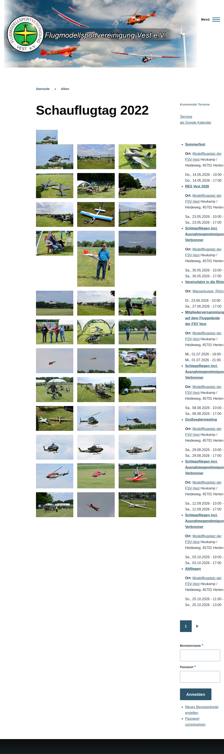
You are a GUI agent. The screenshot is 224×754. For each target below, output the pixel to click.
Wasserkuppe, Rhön (208, 291)
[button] (55, 156)
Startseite (43, 89)
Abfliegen (193, 569)
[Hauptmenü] (209, 19)
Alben (65, 89)
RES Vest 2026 (197, 186)
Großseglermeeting (201, 419)
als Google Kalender (195, 122)
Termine (186, 117)
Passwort (186, 667)
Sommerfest (195, 144)
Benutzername (190, 645)
